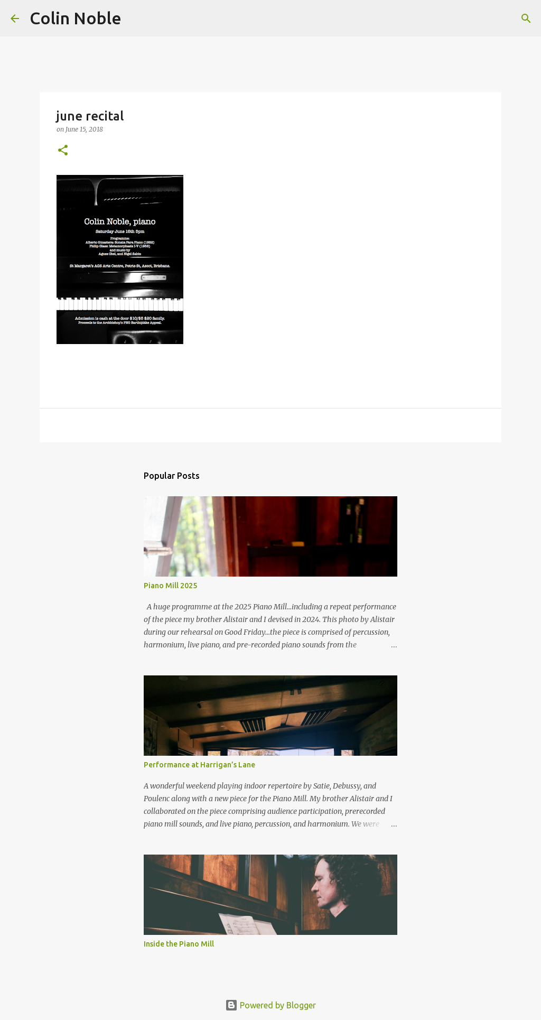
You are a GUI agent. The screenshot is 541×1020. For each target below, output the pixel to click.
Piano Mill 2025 (170, 585)
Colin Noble (76, 17)
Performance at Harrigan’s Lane (199, 765)
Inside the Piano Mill (179, 944)
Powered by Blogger (270, 1005)
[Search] (136, 18)
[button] (63, 151)
